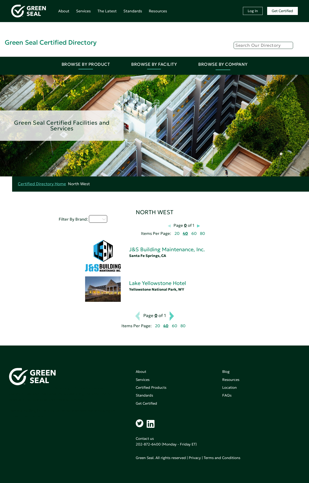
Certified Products (151, 387)
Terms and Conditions (222, 457)
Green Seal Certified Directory (51, 42)
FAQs (227, 395)
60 (194, 233)
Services (83, 11)
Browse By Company (223, 64)
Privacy (195, 457)
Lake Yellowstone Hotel (157, 283)
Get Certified (282, 11)
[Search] (263, 45)
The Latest (107, 11)
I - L (98, 219)
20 (176, 233)
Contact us (145, 438)
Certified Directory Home (42, 183)
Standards (132, 11)
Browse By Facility (154, 64)
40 (185, 233)
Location (229, 387)
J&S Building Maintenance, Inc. (167, 249)
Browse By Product (86, 64)
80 (202, 233)
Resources (158, 11)
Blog (226, 371)
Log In (253, 11)
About (63, 11)
